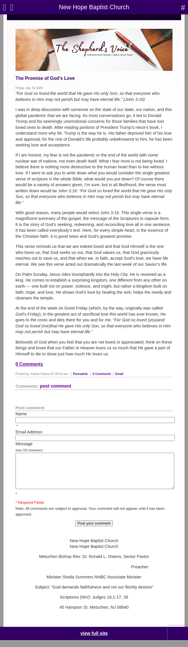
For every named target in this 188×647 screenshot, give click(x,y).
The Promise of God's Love (45, 78)
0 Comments (29, 364)
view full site (94, 640)
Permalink (80, 374)
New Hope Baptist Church (94, 7)
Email (119, 374)
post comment (55, 386)
